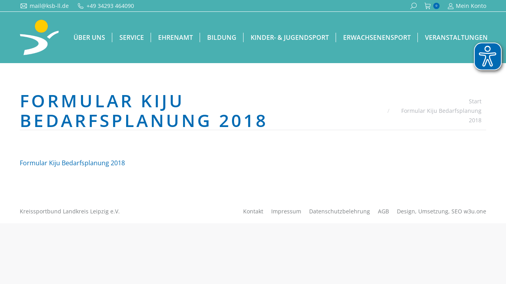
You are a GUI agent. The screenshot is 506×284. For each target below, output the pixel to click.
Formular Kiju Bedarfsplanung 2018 (72, 163)
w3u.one (475, 211)
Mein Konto (466, 6)
